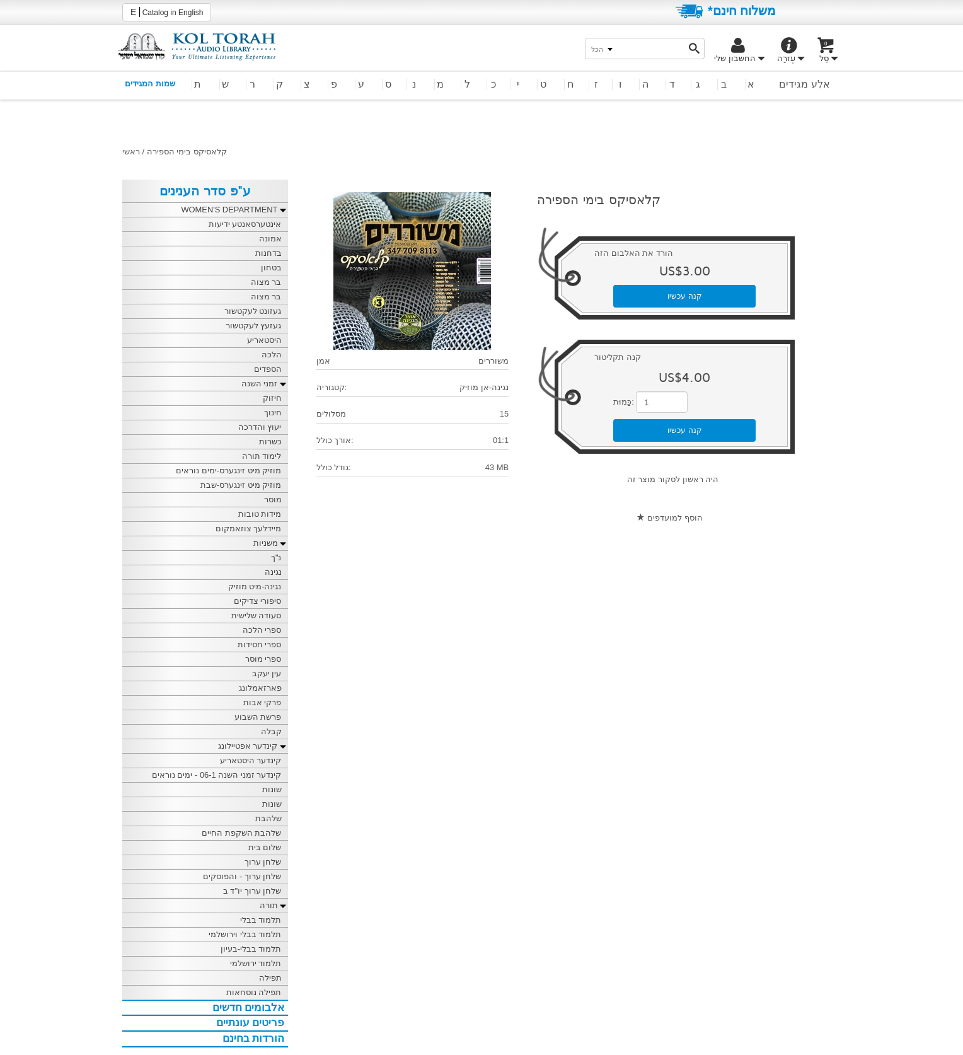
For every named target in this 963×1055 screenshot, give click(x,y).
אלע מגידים (804, 84)
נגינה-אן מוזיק (484, 387)
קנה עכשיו (684, 296)
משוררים (493, 361)
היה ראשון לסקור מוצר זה (672, 479)
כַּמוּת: (623, 401)
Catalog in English (166, 12)
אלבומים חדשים (248, 1007)
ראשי (131, 151)
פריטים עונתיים (250, 1023)
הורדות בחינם (253, 1038)
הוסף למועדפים (675, 517)
